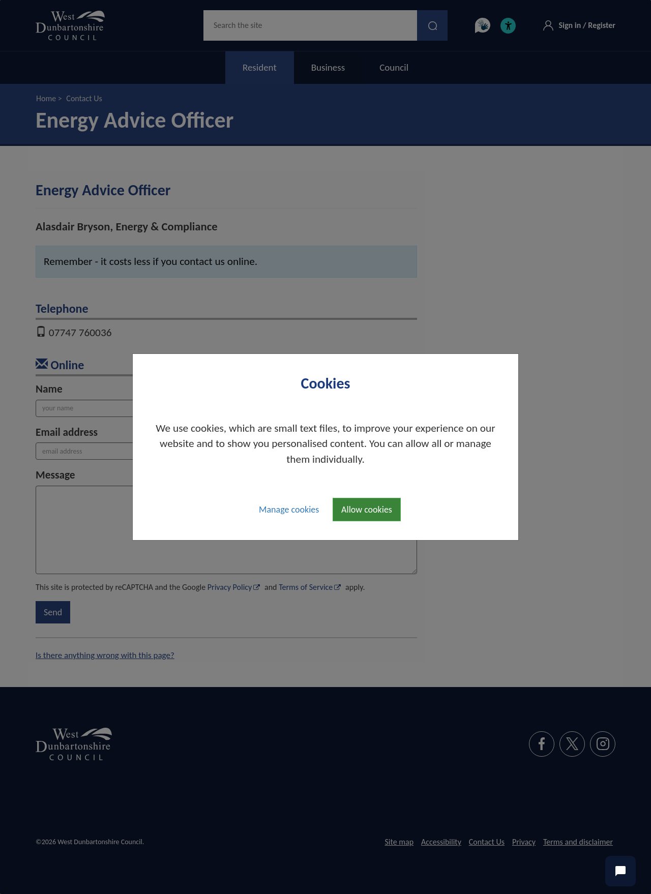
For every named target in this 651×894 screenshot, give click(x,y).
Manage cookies (289, 509)
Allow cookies (366, 509)
